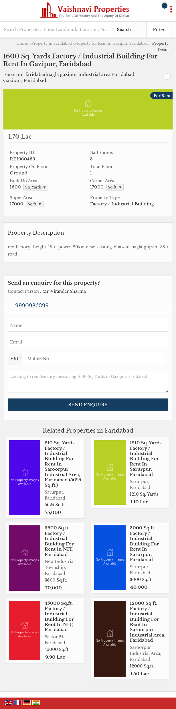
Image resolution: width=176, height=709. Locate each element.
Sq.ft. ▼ (115, 187)
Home (22, 43)
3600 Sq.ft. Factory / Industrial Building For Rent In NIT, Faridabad (59, 541)
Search (124, 29)
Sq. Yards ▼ (35, 187)
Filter (159, 29)
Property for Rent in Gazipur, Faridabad (111, 43)
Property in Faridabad (51, 43)
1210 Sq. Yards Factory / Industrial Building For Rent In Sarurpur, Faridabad (146, 458)
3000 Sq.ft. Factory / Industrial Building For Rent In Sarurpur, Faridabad (144, 543)
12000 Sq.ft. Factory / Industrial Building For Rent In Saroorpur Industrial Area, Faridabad (147, 621)
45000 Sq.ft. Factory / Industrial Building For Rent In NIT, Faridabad (59, 616)
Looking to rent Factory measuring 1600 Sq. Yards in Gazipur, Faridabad (88, 381)
